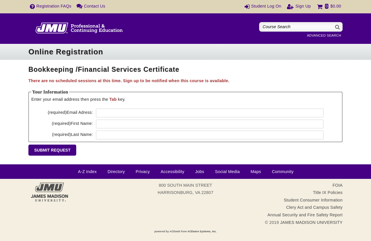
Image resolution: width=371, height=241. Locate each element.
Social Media (227, 171)
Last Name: (72, 134)
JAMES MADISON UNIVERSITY (311, 222)
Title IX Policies (328, 192)
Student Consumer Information (313, 200)
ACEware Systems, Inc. (202, 231)
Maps (255, 171)
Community (283, 171)
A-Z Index (87, 171)
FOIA (337, 185)
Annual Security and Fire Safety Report (305, 215)
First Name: (72, 123)
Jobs (199, 171)
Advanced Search (324, 35)
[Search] (337, 26)
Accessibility (172, 171)
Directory (116, 171)
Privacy (143, 171)
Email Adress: (70, 112)
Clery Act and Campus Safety (314, 207)
